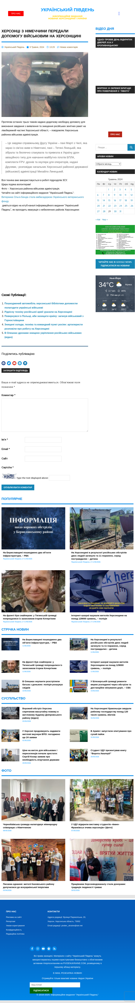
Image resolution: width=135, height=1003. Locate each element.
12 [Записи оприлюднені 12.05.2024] (132, 195)
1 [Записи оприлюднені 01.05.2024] (108, 189)
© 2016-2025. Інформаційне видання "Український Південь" (67, 994)
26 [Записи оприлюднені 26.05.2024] (132, 205)
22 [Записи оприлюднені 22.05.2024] (109, 205)
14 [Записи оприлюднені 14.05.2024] (104, 200)
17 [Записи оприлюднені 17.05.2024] (120, 200)
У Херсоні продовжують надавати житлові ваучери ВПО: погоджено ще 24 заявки (41, 734)
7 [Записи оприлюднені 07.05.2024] (103, 195)
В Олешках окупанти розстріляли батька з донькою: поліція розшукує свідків (42, 684)
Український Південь (67, 9)
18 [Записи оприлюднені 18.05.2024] (126, 200)
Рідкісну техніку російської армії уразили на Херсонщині (38, 312)
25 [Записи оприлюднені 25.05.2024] (126, 205)
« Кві (98, 219)
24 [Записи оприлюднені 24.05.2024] (120, 205)
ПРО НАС (115, 134)
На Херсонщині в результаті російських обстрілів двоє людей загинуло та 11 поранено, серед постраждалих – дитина (99, 555)
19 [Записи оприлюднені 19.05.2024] (132, 200)
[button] (119, 13)
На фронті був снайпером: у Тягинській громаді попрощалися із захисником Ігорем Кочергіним (42, 665)
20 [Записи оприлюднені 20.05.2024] (98, 205)
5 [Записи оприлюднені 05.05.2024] (131, 189)
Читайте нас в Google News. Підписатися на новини (115, 264)
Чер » (105, 219)
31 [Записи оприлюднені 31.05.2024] (120, 211)
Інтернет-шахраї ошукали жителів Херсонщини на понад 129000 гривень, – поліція (109, 665)
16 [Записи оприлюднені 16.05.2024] (115, 200)
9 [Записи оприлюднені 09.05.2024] (114, 195)
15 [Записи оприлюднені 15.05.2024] (109, 200)
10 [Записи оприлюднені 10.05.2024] (120, 195)
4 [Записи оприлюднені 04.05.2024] (125, 189)
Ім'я (5, 439)
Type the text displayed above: (32, 477)
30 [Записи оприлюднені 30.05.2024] (115, 211)
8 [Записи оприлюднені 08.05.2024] (109, 195)
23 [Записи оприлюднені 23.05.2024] (115, 205)
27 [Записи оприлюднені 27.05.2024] (98, 211)
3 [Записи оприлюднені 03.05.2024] (120, 189)
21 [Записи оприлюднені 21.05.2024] (104, 205)
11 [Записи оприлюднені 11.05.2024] (125, 195)
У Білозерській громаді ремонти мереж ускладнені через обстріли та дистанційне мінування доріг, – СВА (111, 684)
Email (6, 449)
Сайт (5, 458)
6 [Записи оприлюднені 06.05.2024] (97, 195)
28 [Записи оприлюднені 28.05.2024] (104, 211)
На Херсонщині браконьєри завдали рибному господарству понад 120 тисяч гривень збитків (111, 711)
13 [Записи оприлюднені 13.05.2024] (98, 200)
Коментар (8, 395)
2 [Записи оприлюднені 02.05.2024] (114, 189)
